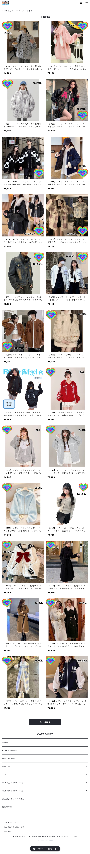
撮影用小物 (7, 807)
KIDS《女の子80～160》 (13, 791)
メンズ (5, 775)
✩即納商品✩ (7, 742)
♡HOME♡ (7, 11)
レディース (19, 11)
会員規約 (7, 832)
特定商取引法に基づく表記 (14, 827)
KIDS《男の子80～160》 (13, 783)
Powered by (45, 841)
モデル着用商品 (9, 758)
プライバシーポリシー (12, 823)
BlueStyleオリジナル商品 (13, 799)
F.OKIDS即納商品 (9, 750)
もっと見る (45, 721)
